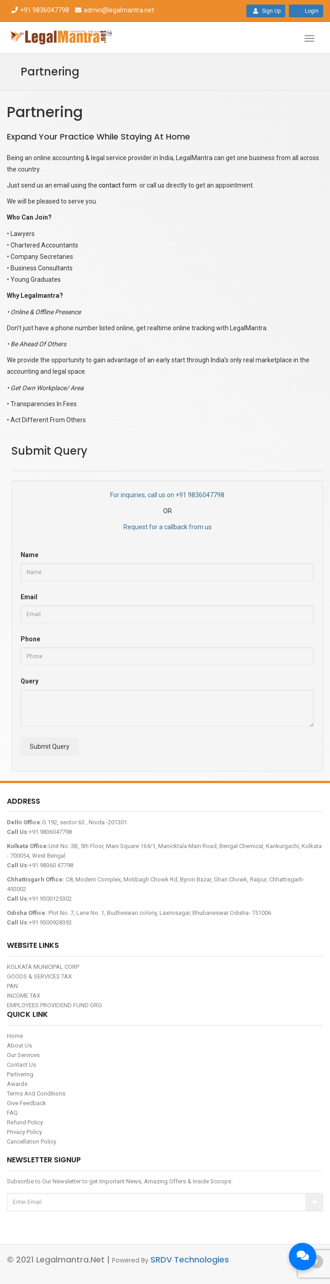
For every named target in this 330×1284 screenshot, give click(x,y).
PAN (12, 986)
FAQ (12, 1112)
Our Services (23, 1055)
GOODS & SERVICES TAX (39, 976)
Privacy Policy (24, 1131)
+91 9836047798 (39, 10)
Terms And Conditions (36, 1093)
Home (15, 1035)
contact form (118, 185)
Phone (30, 639)
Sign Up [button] (266, 11)
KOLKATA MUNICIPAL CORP (43, 966)
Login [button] (306, 11)
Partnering (20, 1074)
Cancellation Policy (31, 1141)
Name (29, 555)
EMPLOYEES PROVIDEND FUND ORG (54, 1005)
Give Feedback (26, 1103)
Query (29, 681)
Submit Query (49, 746)
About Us (19, 1045)
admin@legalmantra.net (113, 10)
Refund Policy (25, 1122)
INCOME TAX (23, 995)
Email (29, 597)
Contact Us (21, 1064)
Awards (17, 1083)
